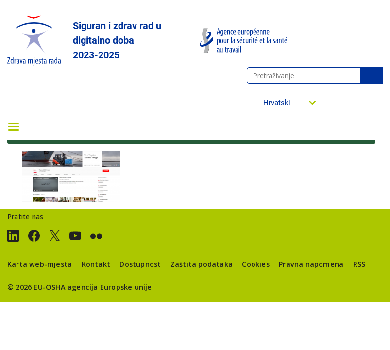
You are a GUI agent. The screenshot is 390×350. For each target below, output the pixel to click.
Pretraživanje (371, 75)
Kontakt (96, 264)
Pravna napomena (311, 264)
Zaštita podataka (201, 264)
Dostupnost (140, 264)
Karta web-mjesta (39, 264)
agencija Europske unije (110, 287)
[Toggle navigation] (13, 126)
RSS (359, 264)
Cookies (255, 264)
